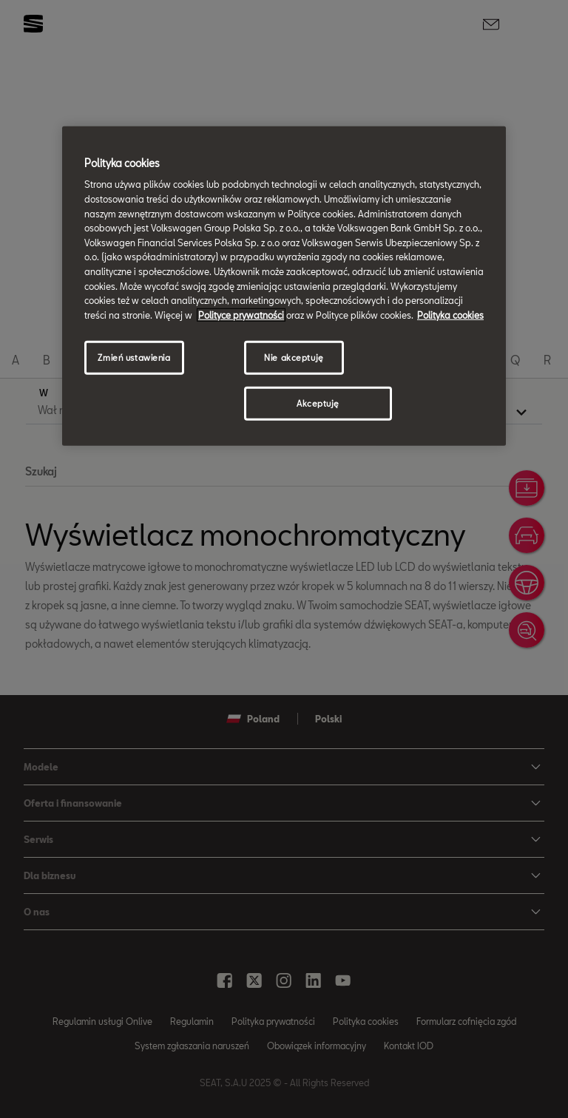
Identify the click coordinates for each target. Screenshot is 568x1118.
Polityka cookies (450, 315)
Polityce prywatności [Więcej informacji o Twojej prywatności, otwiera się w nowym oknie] (241, 315)
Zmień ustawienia (134, 357)
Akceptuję (318, 403)
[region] (284, 286)
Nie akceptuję (293, 357)
